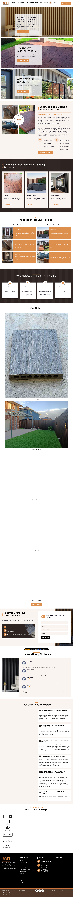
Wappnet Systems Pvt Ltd (14, 892)
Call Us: (56, 3)
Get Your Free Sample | (45, 152)
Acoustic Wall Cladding (25, 864)
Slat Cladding (23, 867)
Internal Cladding (21, 2)
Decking (13, 2)
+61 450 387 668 (10, 630)
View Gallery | (36, 604)
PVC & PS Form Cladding (25, 862)
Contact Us (46, 2)
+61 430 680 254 (10, 631)
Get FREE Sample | (66, 3)
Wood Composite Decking (25, 869)
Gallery (41, 2)
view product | (9, 204)
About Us (36, 2)
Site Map (21, 882)
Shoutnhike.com (68, 890)
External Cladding (30, 2)
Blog (21, 880)
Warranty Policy (8, 894)
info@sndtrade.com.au (12, 626)
